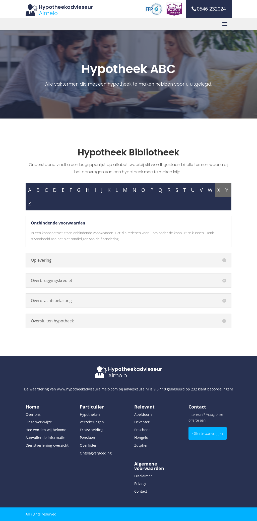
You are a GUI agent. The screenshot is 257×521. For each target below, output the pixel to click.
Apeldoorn (143, 414)
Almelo (48, 13)
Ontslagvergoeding (96, 453)
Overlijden (88, 445)
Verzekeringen (92, 422)
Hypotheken (90, 414)
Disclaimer (143, 476)
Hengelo (141, 437)
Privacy (140, 483)
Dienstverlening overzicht (47, 445)
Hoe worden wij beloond (46, 429)
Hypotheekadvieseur (66, 7)
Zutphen (141, 445)
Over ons (33, 414)
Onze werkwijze (39, 422)
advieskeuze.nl (136, 389)
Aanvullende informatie (45, 437)
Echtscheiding (91, 429)
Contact (140, 491)
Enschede (142, 429)
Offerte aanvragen (207, 433)
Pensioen (87, 437)
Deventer (142, 422)
